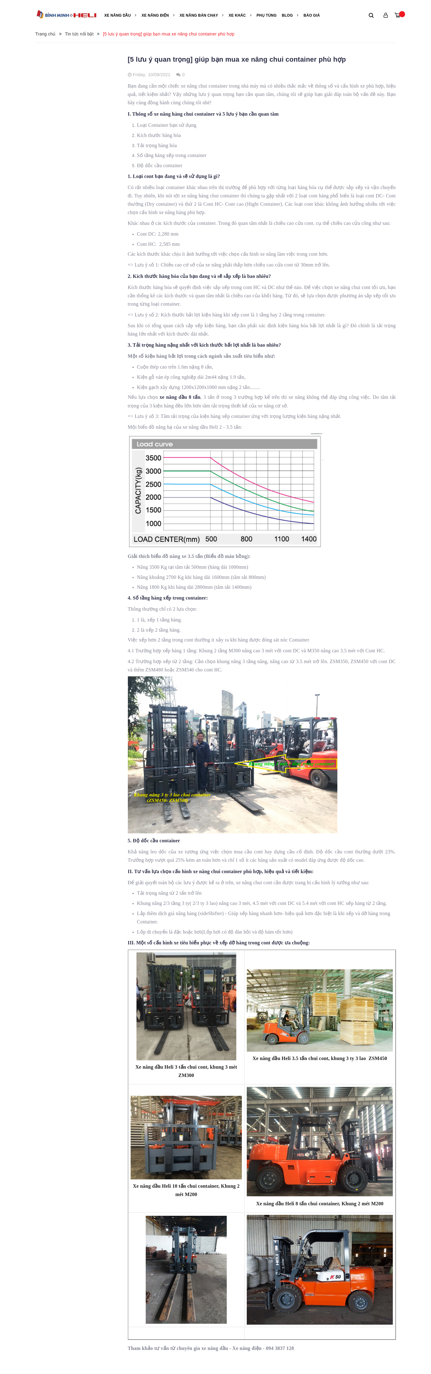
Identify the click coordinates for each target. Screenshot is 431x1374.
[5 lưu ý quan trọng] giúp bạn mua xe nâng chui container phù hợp (237, 59)
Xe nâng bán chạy (201, 15)
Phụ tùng (267, 15)
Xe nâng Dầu (120, 15)
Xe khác (240, 15)
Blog (290, 15)
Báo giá (311, 15)
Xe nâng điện (157, 15)
